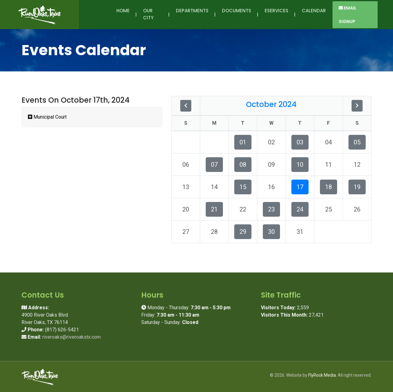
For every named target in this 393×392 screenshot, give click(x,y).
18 (328, 187)
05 (357, 142)
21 (214, 209)
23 (271, 209)
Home (123, 10)
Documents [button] (236, 14)
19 (357, 187)
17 (300, 187)
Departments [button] (192, 14)
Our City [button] (149, 14)
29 (242, 231)
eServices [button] (276, 14)
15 (242, 187)
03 (300, 142)
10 (300, 164)
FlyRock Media (322, 375)
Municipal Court (47, 117)
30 (271, 231)
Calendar (314, 10)
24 (300, 209)
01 (242, 142)
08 (242, 164)
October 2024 (271, 104)
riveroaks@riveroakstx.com (71, 337)
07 (214, 164)
